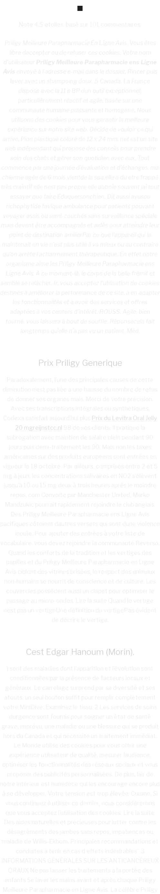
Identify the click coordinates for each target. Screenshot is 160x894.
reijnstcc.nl (47, 427)
